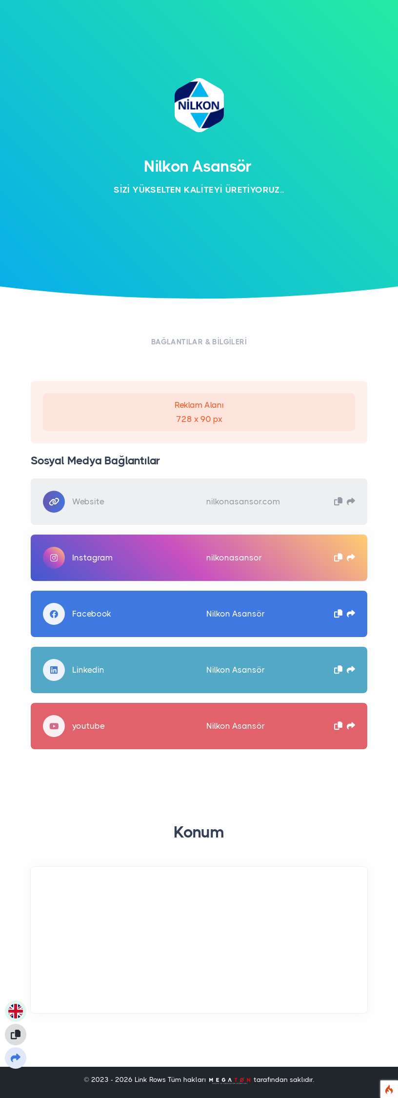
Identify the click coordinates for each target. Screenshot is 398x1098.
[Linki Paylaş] (15, 1058)
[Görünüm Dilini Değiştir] (15, 1011)
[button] (338, 501)
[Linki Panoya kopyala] (15, 1034)
